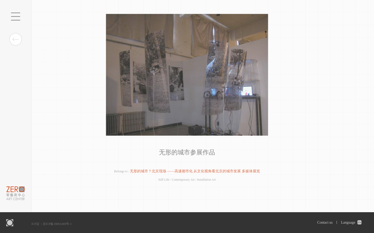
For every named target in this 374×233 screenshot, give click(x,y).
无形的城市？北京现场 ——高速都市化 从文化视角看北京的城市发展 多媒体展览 (195, 171)
